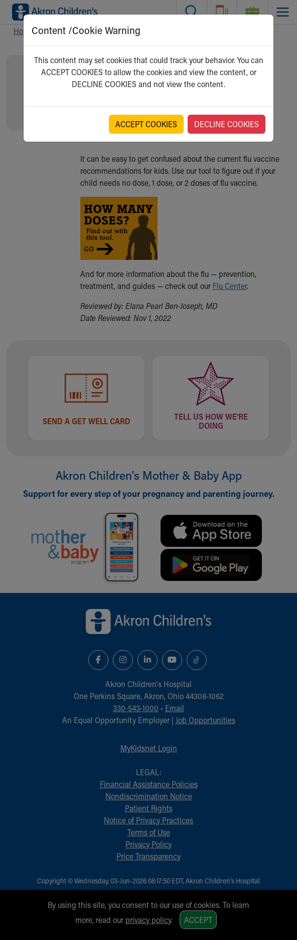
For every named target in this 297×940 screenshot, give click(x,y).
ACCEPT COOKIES (146, 124)
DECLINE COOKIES (226, 124)
